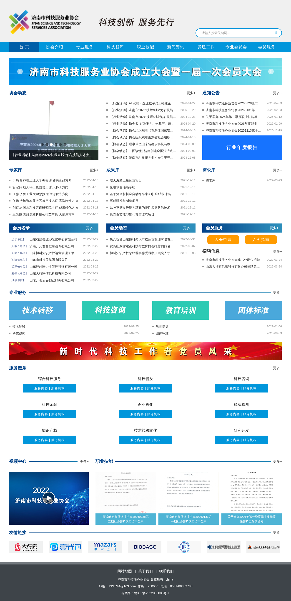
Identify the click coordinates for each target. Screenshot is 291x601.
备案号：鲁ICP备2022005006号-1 (145, 593)
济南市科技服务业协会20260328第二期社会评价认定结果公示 (189, 519)
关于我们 (145, 571)
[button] (20, 71)
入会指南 (261, 240)
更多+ (191, 93)
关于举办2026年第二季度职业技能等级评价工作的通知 (126, 519)
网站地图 (124, 571)
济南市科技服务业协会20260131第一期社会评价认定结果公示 (251, 519)
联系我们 (166, 571)
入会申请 (223, 240)
